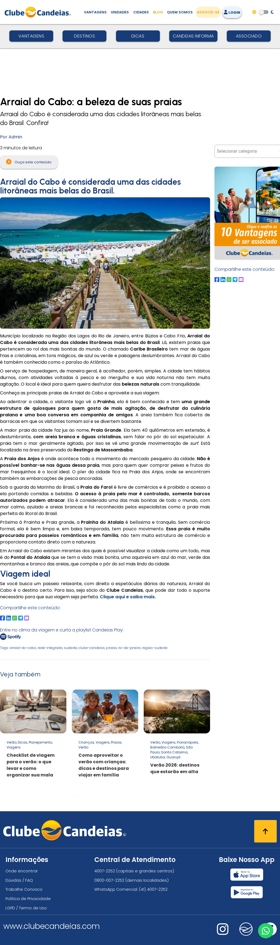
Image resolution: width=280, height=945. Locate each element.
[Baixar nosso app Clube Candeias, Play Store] (247, 892)
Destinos (84, 36)
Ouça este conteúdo (29, 161)
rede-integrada (50, 647)
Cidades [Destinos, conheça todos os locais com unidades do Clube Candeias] (141, 12)
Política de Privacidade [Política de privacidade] (28, 898)
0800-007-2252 (109, 880)
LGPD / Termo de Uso (26, 908)
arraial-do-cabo (23, 647)
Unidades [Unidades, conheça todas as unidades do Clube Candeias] (120, 12)
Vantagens (31, 36)
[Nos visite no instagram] (222, 932)
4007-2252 (104, 871)
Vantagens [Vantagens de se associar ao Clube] (95, 12)
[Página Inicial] (39, 12)
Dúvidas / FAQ (19, 880)
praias (111, 647)
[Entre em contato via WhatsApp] (265, 930)
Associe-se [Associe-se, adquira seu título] (208, 12)
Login (232, 12)
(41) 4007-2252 (153, 889)
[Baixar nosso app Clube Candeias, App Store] (246, 874)
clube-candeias (91, 647)
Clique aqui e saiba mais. (128, 597)
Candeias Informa (193, 36)
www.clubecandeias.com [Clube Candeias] (51, 926)
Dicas (138, 36)
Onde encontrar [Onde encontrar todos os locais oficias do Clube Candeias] (21, 871)
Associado (249, 36)
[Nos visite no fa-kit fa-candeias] (246, 934)
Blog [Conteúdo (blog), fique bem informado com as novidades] (158, 12)
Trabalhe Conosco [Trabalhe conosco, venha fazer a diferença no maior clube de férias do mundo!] (24, 889)
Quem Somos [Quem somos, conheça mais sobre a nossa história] (180, 12)
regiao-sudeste (155, 647)
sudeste (70, 647)
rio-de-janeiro (129, 647)
